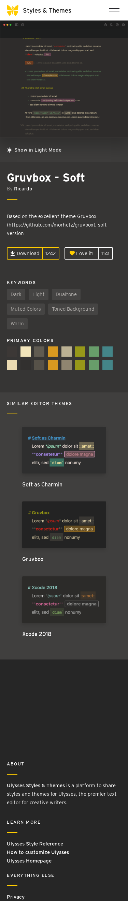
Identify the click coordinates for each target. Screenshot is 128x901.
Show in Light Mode (34, 150)
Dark (16, 294)
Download (24, 253)
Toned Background (73, 309)
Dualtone (66, 294)
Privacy (16, 897)
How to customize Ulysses (38, 852)
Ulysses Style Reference (35, 844)
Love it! (82, 253)
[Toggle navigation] (114, 10)
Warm (17, 324)
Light (38, 294)
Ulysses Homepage (29, 861)
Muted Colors (26, 309)
